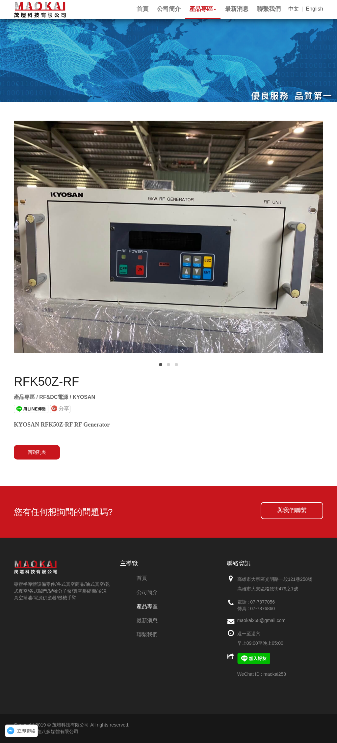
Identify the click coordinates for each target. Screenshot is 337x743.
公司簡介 (147, 592)
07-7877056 (262, 602)
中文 (293, 9)
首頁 (142, 578)
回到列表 (37, 452)
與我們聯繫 (292, 510)
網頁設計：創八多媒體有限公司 (46, 731)
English (314, 9)
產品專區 (147, 606)
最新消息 (147, 620)
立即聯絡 (26, 730)
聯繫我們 (147, 634)
